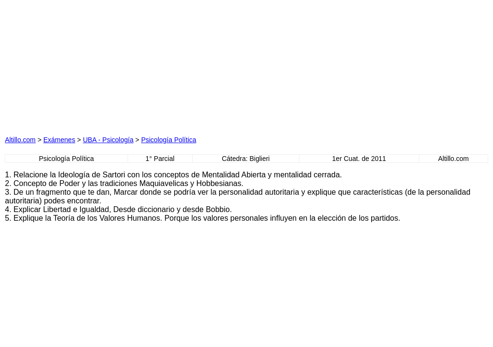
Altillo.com (20, 140)
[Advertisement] (150, 65)
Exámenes (59, 140)
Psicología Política (168, 140)
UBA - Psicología (108, 140)
